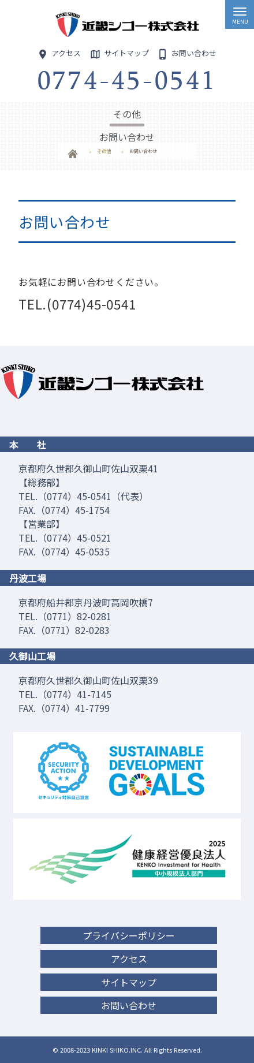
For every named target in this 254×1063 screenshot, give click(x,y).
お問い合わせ (128, 1005)
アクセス (129, 958)
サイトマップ (128, 982)
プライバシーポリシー (129, 935)
